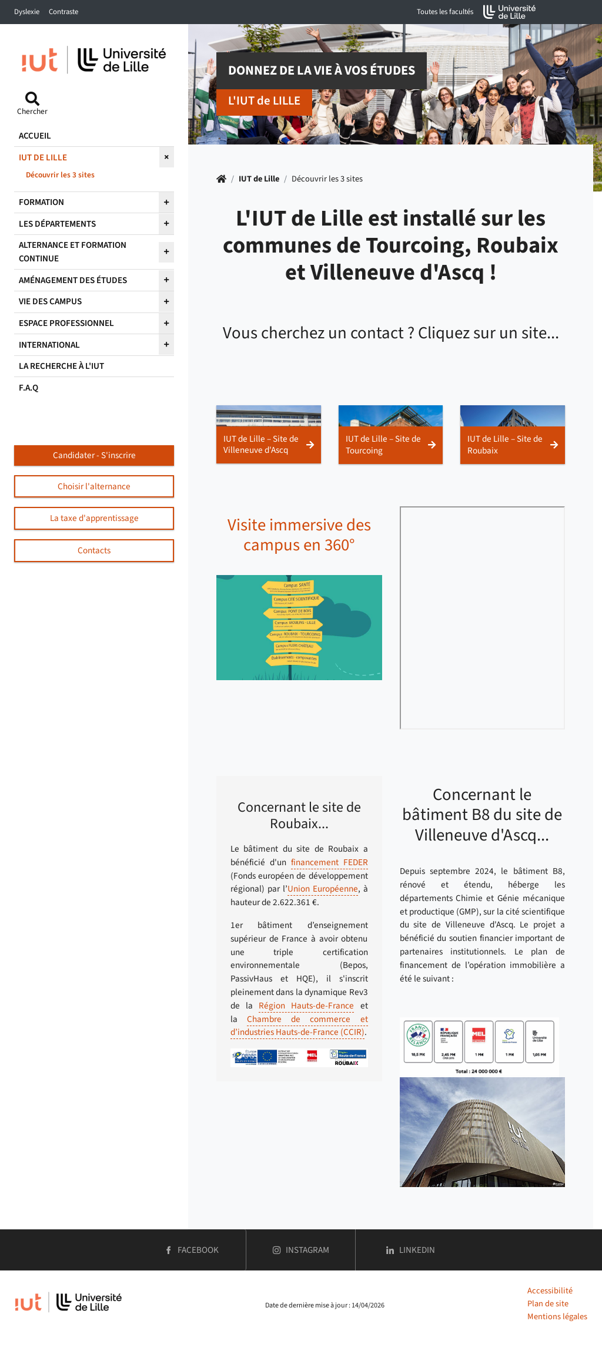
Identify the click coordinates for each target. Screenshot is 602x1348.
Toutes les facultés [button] (445, 11)
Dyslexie (26, 11)
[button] (268, 434)
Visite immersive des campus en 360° (299, 535)
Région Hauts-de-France (306, 1005)
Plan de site (547, 1303)
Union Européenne (322, 888)
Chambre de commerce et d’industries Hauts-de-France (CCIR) (299, 1026)
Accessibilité (550, 1291)
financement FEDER (329, 862)
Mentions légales (557, 1316)
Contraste (63, 11)
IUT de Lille (259, 179)
